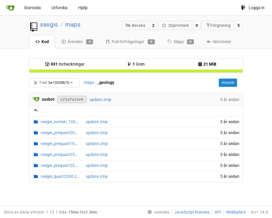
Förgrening (218, 25)
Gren (136, 64)
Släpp (180, 42)
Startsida (32, 7)
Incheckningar (65, 64)
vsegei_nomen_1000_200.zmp (68, 121)
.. (42, 110)
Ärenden (77, 42)
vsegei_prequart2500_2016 (66, 165)
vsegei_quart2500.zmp (62, 176)
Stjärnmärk (175, 25)
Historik (228, 83)
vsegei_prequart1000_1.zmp (67, 143)
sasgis (49, 24)
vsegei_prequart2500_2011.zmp (70, 154)
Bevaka (135, 25)
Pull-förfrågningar (129, 42)
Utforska (59, 7)
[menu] (157, 212)
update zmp (100, 99)
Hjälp (83, 7)
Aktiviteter (218, 41)
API (218, 212)
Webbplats (236, 212)
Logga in (253, 7)
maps (73, 24)
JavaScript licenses (192, 212)
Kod (42, 41)
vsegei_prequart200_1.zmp (65, 132)
